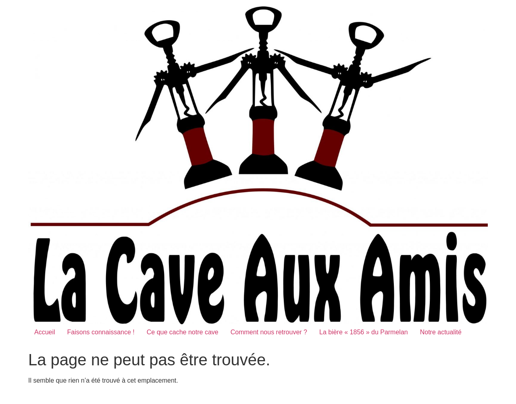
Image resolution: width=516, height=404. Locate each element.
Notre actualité (441, 332)
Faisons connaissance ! (101, 332)
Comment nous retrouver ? (269, 332)
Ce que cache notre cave (182, 332)
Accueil (44, 332)
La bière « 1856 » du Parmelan (363, 332)
